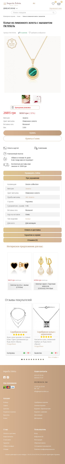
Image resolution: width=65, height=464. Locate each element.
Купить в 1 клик (32, 138)
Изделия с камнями (40, 412)
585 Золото (29, 197)
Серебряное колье (18, 332)
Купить (33, 133)
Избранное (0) (38, 437)
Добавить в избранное (37, 33)
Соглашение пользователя (42, 446)
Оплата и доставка (9, 433)
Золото (28, 188)
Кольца (5, 402)
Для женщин (38, 415)
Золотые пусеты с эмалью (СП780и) (19, 286)
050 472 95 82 (38, 375)
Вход (36, 433)
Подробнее (11, 344)
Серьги (5, 405)
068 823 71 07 (38, 378)
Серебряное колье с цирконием (46, 333)
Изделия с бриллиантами (42, 409)
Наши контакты (8, 437)
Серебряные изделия (41, 402)
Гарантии (6, 443)
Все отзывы (53, 357)
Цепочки (6, 409)
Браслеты (6, 415)
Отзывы (5, 449)
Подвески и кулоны (9, 412)
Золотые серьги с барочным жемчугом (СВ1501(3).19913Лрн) (45, 286)
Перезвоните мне (55, 8)
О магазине (7, 440)
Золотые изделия (39, 405)
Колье (27, 219)
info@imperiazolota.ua (41, 391)
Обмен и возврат (8, 446)
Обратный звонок (40, 443)
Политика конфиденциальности (44, 449)
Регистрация (38, 440)
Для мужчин (38, 418)
